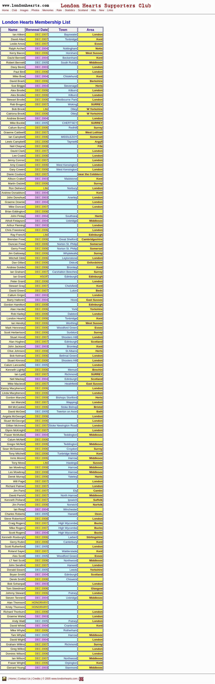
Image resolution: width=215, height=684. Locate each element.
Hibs (93, 10)
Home (5, 10)
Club (14, 10)
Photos (35, 10)
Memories (47, 10)
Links (110, 10)
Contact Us (24, 678)
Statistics (70, 10)
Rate (59, 10)
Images (24, 10)
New (101, 10)
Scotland (83, 10)
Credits (36, 678)
